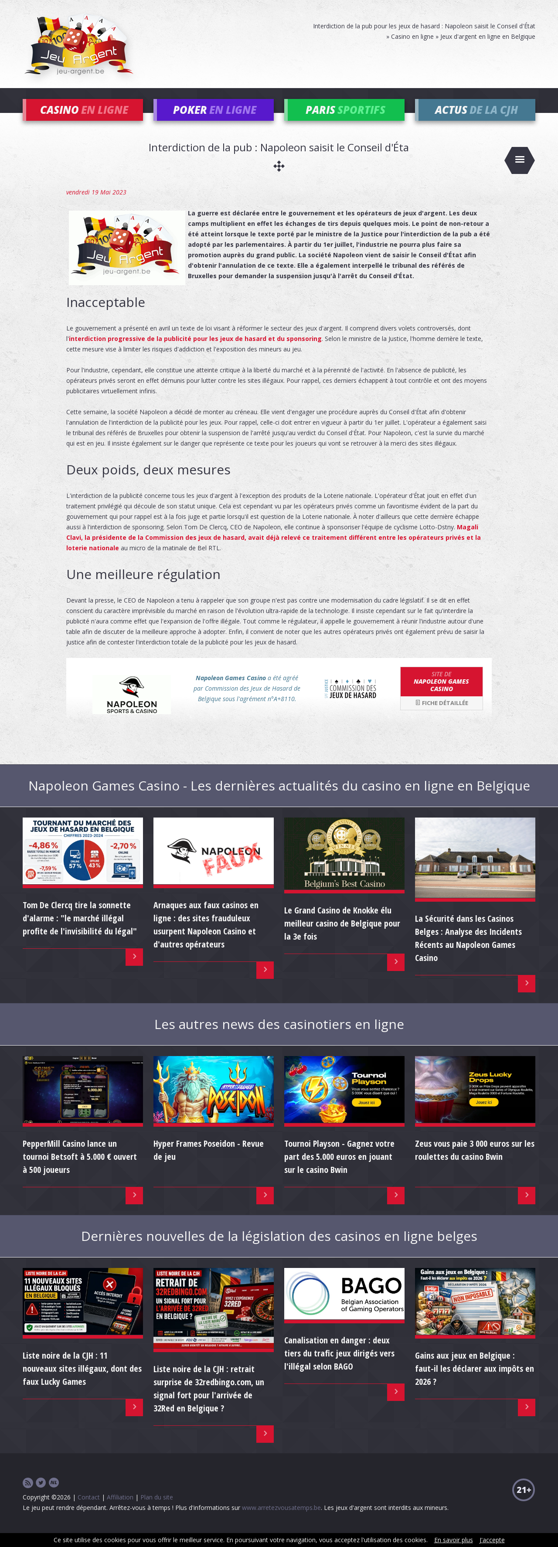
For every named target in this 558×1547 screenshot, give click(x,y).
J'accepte (492, 1540)
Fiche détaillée (441, 716)
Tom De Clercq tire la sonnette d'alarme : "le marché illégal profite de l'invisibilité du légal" (80, 931)
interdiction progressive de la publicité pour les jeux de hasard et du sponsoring (195, 352)
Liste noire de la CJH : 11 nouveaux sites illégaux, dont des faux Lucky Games (82, 1381)
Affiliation (120, 1510)
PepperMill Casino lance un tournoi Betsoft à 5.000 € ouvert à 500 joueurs (80, 1170)
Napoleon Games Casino (441, 694)
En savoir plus (453, 1540)
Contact (89, 1510)
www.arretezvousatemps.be (281, 1520)
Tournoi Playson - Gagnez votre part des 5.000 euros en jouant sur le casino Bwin (339, 1170)
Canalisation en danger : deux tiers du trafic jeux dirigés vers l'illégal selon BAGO (339, 1366)
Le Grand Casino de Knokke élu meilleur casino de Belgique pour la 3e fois (342, 936)
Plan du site (156, 1510)
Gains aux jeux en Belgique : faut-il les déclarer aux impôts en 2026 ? (474, 1381)
